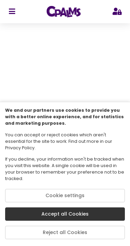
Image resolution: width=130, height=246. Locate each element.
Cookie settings (65, 195)
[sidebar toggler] (12, 11)
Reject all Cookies (65, 232)
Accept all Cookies (65, 213)
